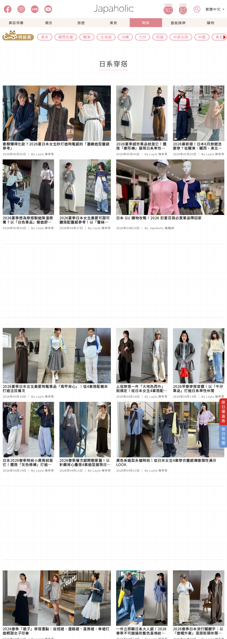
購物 (210, 22)
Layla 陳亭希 (45, 154)
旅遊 (81, 22)
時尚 (146, 22)
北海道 (106, 37)
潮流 (48, 22)
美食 (113, 22)
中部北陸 (180, 37)
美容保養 (16, 22)
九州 (142, 37)
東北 (219, 37)
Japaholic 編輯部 (161, 228)
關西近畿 (65, 37)
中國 (202, 37)
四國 (160, 37)
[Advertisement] (113, 281)
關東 (87, 37)
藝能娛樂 (178, 22)
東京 (45, 37)
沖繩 (125, 37)
